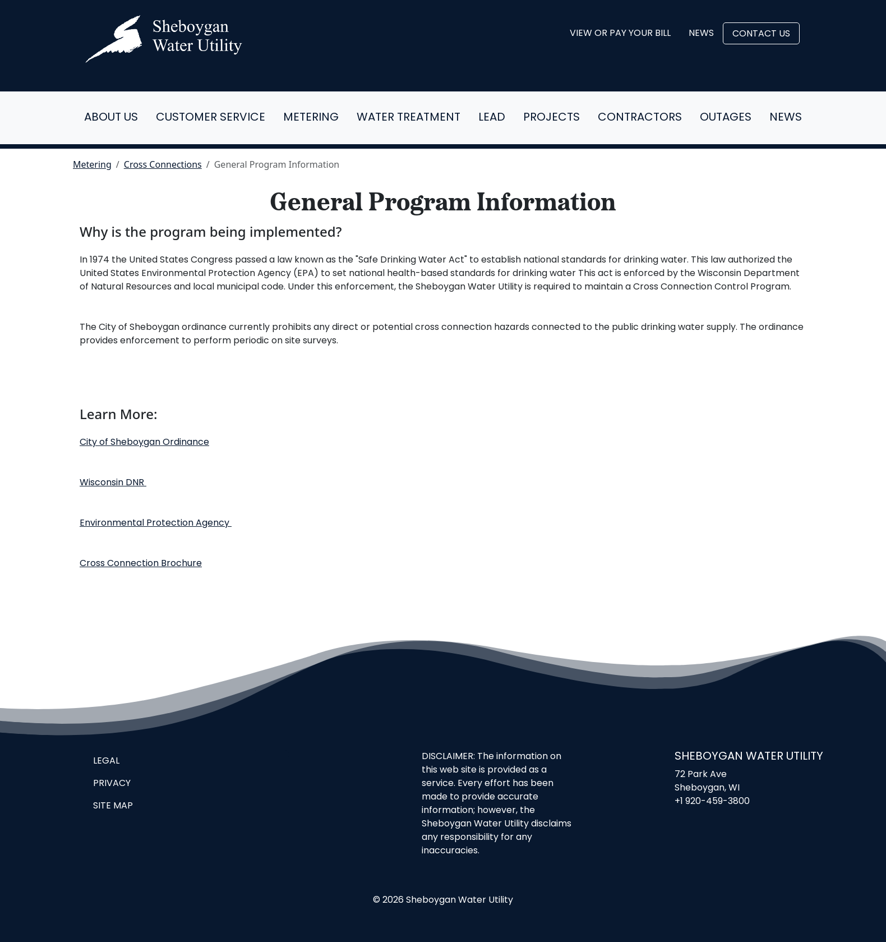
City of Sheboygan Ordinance (144, 442)
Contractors (640, 117)
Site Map (113, 806)
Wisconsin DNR (113, 483)
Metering (311, 117)
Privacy (112, 783)
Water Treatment (408, 117)
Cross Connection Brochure (141, 563)
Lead (491, 117)
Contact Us (761, 34)
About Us (111, 117)
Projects (551, 117)
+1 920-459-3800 (712, 801)
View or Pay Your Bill (620, 33)
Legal (106, 761)
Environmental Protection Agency (156, 523)
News (701, 33)
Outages (725, 117)
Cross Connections (163, 164)
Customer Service (210, 117)
